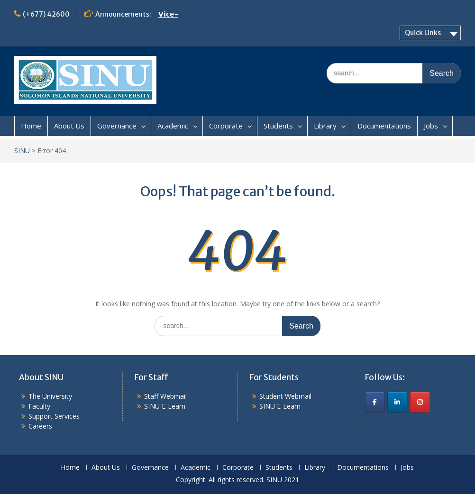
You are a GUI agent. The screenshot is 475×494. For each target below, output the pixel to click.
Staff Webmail (165, 396)
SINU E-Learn (164, 406)
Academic (172, 125)
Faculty (39, 406)
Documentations (384, 125)
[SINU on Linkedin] (397, 402)
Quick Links (423, 32)
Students (278, 125)
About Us (69, 125)
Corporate (226, 125)
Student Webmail (285, 396)
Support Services (54, 416)
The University (50, 396)
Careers (40, 425)
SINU (22, 150)
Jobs (431, 125)
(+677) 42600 (46, 14)
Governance (117, 125)
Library (325, 125)
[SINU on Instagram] (420, 402)
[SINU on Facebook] (375, 402)
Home (31, 125)
